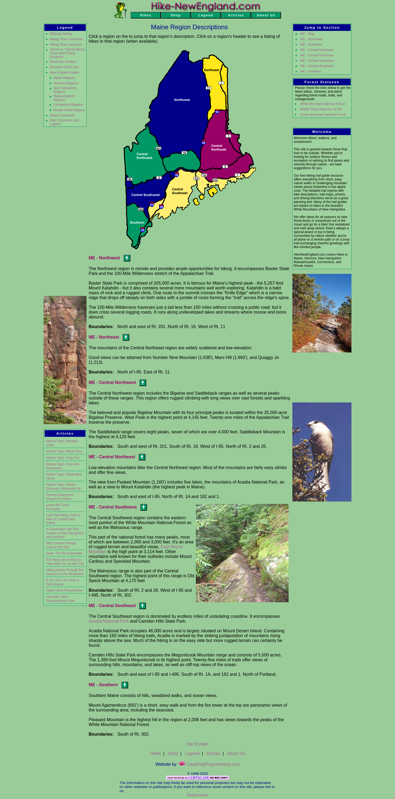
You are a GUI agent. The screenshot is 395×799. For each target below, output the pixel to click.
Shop (173, 753)
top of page (197, 744)
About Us (236, 753)
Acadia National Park (109, 621)
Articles (213, 753)
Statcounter (197, 795)
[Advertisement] (65, 210)
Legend (192, 753)
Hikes (155, 753)
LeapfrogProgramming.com (209, 764)
